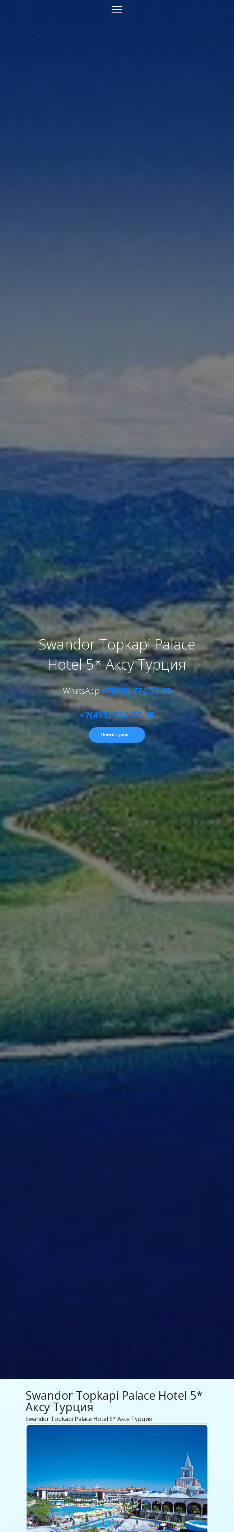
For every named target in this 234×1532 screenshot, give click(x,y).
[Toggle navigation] (117, 9)
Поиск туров (114, 734)
